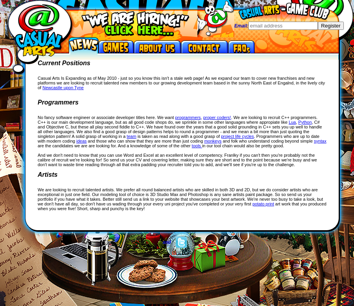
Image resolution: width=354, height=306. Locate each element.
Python (305, 122)
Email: (241, 26)
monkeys (212, 141)
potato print (263, 204)
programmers (188, 117)
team (131, 136)
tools (197, 145)
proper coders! (217, 117)
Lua (292, 122)
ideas (81, 141)
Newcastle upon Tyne (63, 87)
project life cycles (237, 136)
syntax (320, 141)
